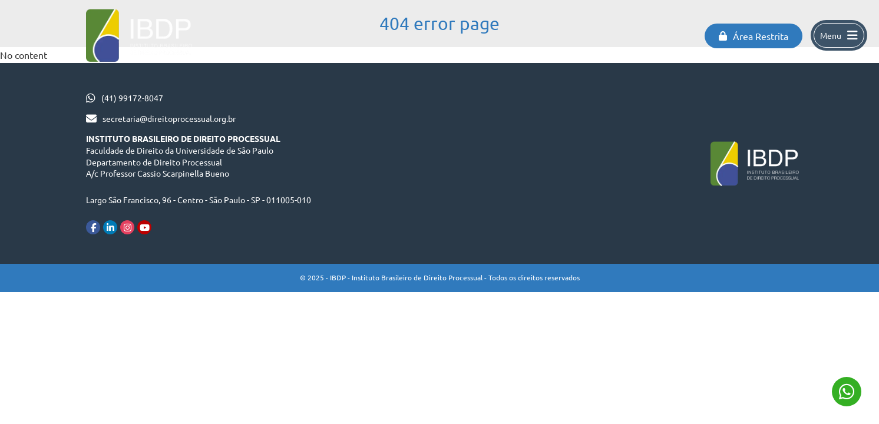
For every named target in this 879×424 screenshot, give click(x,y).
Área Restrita (753, 36)
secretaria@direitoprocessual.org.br (169, 118)
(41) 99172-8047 (132, 97)
